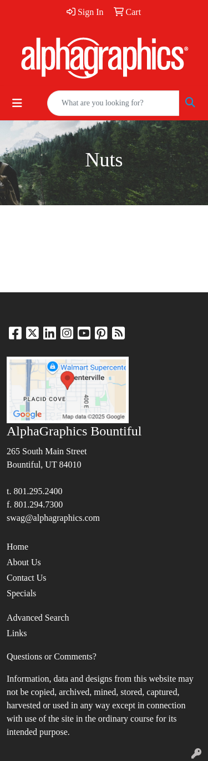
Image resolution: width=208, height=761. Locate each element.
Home (17, 546)
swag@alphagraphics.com (53, 517)
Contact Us (27, 577)
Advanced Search (38, 617)
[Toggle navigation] (17, 103)
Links (17, 633)
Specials (21, 593)
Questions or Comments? (52, 656)
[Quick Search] (113, 103)
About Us (24, 562)
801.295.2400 (37, 491)
